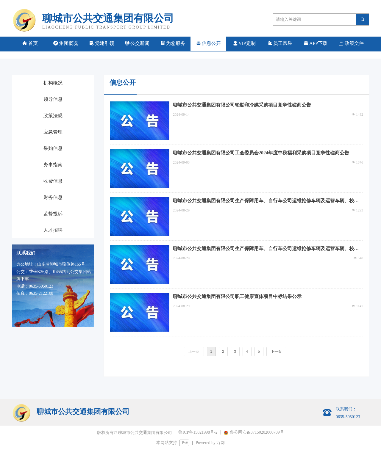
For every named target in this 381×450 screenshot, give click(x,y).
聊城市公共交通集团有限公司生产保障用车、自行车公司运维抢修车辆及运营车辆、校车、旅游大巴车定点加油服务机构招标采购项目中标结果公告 (263, 201)
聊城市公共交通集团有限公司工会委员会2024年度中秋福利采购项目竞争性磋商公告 (261, 152)
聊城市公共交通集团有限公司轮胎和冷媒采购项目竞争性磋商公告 (242, 104)
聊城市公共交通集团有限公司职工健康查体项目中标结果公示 (237, 296)
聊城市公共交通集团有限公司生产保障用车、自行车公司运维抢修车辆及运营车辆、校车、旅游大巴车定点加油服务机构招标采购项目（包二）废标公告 (263, 249)
